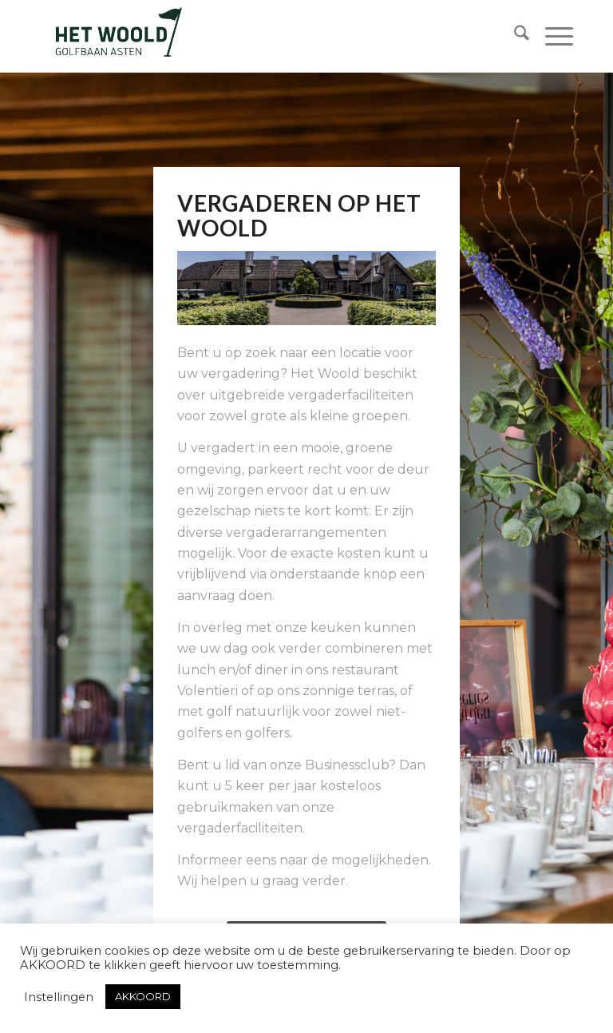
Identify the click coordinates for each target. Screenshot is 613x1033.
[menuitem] (513, 36)
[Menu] (551, 36)
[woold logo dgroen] (118, 36)
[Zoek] (513, 36)
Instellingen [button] (58, 997)
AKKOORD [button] (143, 996)
